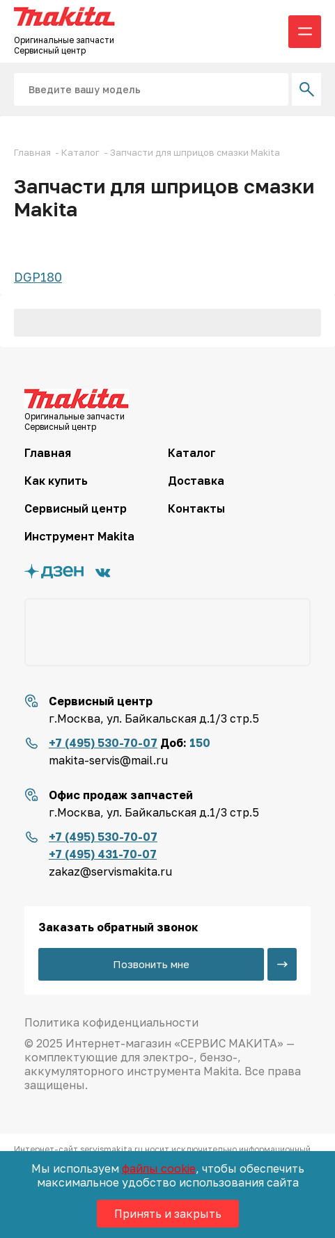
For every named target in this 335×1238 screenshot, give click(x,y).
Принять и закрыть (167, 1214)
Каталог (192, 453)
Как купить (56, 481)
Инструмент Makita (79, 536)
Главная (47, 453)
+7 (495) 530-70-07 (103, 743)
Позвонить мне (151, 964)
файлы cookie (159, 1168)
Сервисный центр (75, 508)
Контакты (196, 508)
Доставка (196, 481)
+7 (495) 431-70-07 (103, 854)
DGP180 (38, 276)
